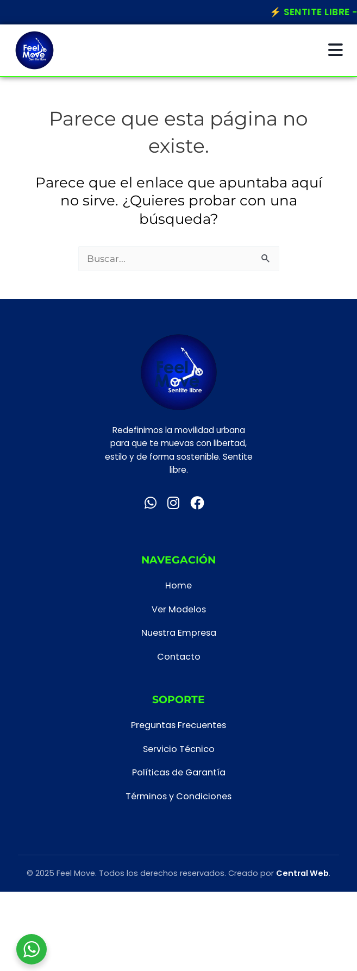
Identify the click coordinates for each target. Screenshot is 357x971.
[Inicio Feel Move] (34, 50)
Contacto (179, 656)
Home (178, 585)
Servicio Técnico (179, 749)
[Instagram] (173, 503)
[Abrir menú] (335, 50)
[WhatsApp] (150, 503)
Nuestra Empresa (178, 633)
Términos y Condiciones (178, 796)
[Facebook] (197, 503)
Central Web (302, 873)
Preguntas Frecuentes (178, 725)
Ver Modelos (179, 609)
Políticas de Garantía (179, 772)
